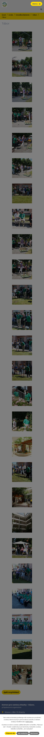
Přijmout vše (10, 733)
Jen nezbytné (23, 733)
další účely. (29, 722)
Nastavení (34, 733)
